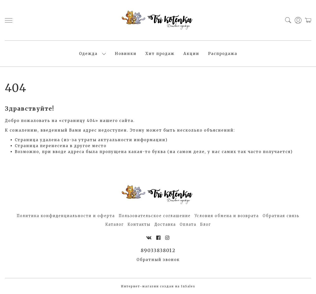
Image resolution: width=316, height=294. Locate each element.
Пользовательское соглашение (155, 215)
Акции (191, 53)
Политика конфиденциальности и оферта (66, 215)
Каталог (114, 224)
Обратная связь (281, 215)
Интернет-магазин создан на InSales (158, 286)
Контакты (139, 224)
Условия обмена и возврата (227, 215)
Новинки (126, 53)
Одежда (88, 53)
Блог (205, 224)
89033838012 (158, 250)
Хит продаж (160, 53)
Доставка (165, 224)
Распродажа (222, 53)
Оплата (188, 224)
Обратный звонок (158, 259)
